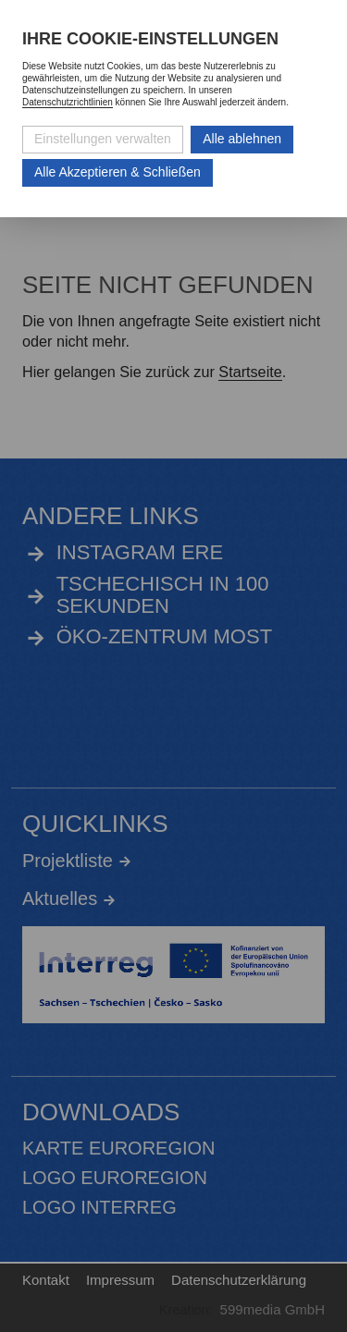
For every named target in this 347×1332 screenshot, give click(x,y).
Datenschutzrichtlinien (67, 102)
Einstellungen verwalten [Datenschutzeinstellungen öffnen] (102, 138)
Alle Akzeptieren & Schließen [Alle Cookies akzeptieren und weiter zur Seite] (117, 172)
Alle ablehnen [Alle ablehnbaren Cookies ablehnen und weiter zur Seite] (242, 138)
